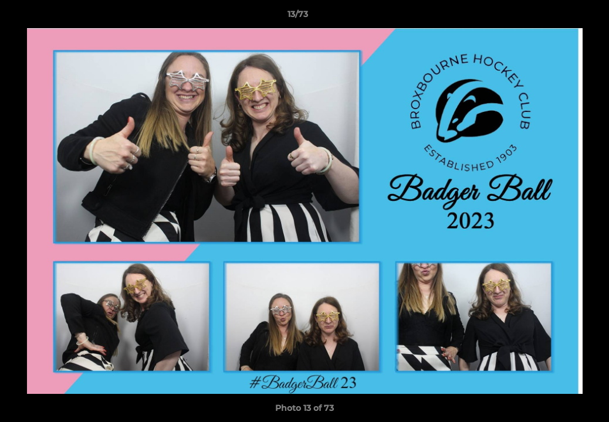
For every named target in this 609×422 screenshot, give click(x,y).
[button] (560, 17)
